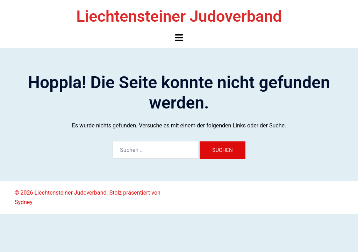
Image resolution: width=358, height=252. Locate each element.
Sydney (24, 202)
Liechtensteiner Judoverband (178, 16)
